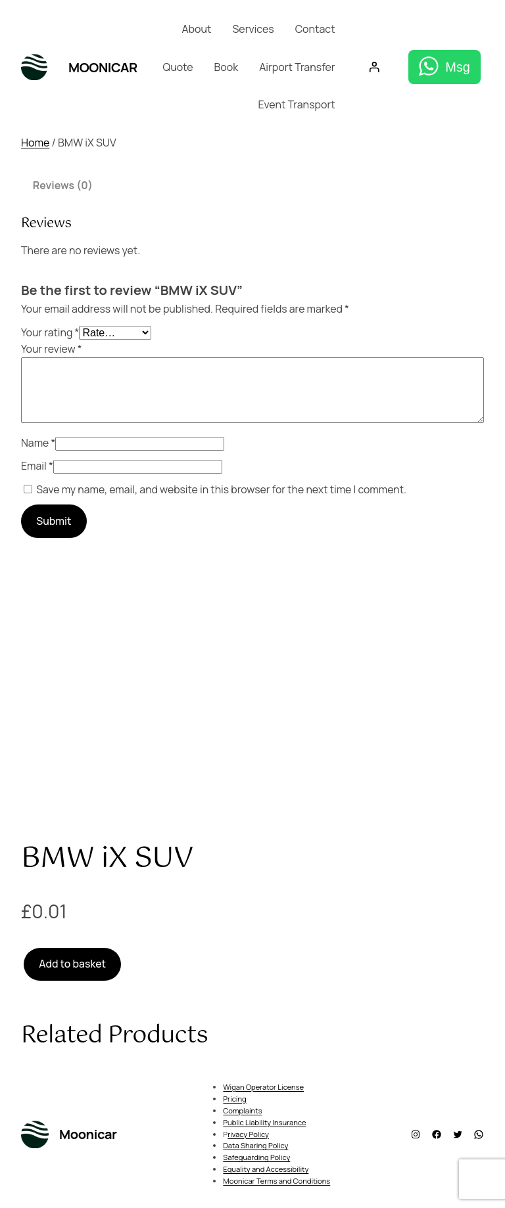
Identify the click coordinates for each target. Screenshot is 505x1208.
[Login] (375, 68)
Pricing (234, 1099)
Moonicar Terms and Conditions (276, 1181)
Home (35, 142)
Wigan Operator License (263, 1087)
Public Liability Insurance (264, 1122)
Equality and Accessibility (265, 1169)
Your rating (50, 332)
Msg (457, 67)
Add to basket (72, 963)
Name (38, 443)
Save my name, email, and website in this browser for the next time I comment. (221, 489)
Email (37, 466)
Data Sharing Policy (255, 1145)
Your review (51, 349)
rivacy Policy (248, 1134)
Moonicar (102, 67)
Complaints (242, 1110)
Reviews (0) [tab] (63, 185)
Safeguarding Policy (256, 1157)
